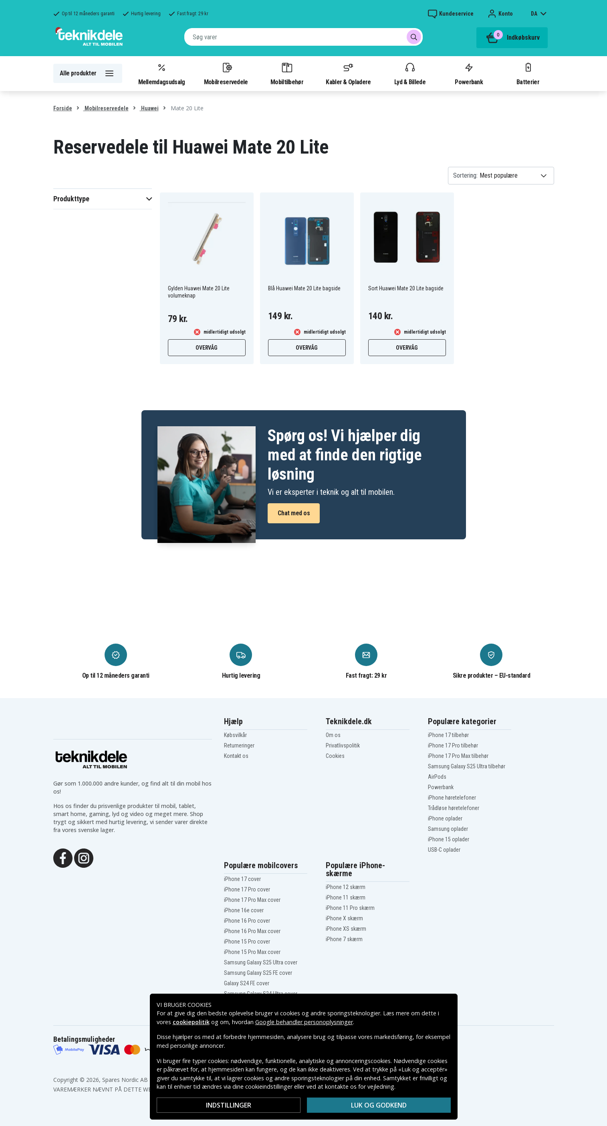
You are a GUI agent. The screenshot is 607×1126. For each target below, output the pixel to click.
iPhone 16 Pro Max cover (252, 931)
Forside (62, 108)
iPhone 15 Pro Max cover (252, 952)
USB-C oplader (444, 850)
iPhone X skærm (344, 918)
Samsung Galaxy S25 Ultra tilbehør (466, 766)
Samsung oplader (448, 829)
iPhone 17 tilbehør (448, 735)
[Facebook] (63, 857)
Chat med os (294, 513)
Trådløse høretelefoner (453, 808)
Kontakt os (236, 756)
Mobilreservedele (226, 73)
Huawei (149, 108)
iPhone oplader (445, 818)
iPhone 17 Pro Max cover (252, 900)
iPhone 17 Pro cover (247, 889)
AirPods (437, 777)
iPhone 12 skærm (345, 887)
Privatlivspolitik (343, 745)
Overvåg (206, 347)
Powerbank (469, 73)
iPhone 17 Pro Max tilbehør (458, 756)
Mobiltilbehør (286, 73)
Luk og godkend (379, 1105)
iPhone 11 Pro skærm (350, 908)
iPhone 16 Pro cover (247, 920)
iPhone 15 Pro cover (247, 941)
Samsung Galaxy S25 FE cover (258, 973)
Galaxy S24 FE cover (246, 983)
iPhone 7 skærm (344, 939)
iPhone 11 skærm (345, 897)
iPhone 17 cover (242, 879)
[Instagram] (83, 857)
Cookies (335, 756)
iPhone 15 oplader (448, 839)
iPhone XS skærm (346, 929)
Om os (333, 735)
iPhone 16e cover (244, 910)
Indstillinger (228, 1105)
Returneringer (239, 745)
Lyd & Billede (410, 73)
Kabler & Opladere (348, 73)
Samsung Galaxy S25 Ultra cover (260, 962)
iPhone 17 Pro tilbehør (453, 745)
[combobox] (303, 37)
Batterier (527, 73)
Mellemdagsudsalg (161, 73)
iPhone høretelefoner (452, 797)
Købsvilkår (235, 735)
